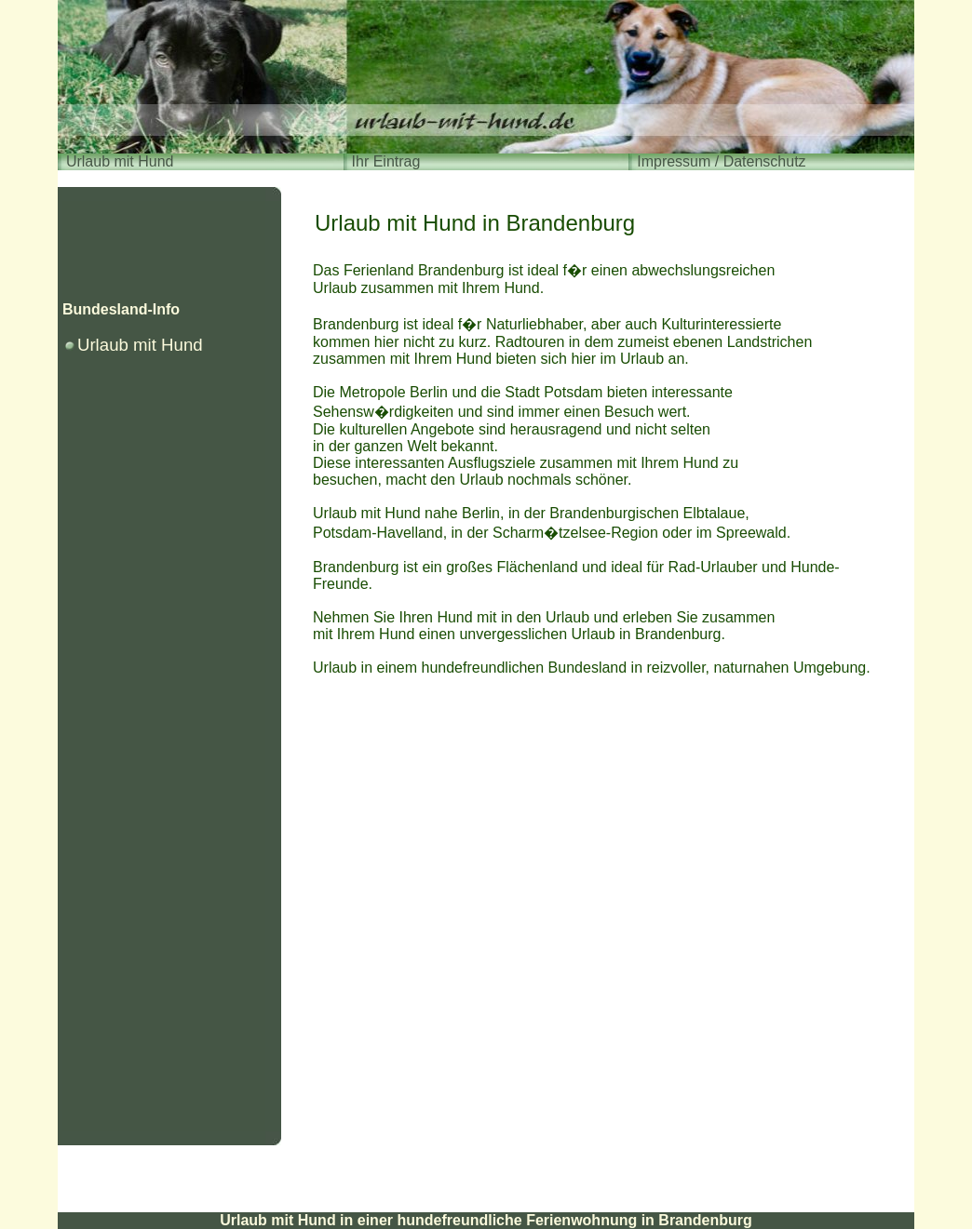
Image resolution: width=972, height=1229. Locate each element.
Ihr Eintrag (386, 161)
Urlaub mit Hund (120, 161)
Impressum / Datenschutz (721, 161)
